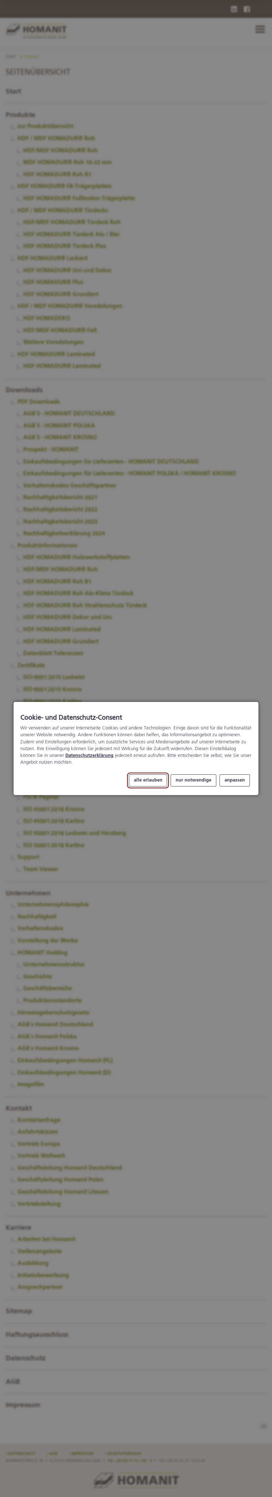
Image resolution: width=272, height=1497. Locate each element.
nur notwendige (193, 780)
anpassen (235, 780)
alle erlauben (148, 780)
